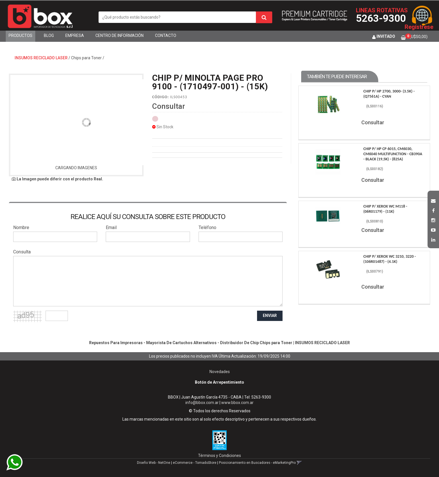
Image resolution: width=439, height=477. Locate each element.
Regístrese (419, 26)
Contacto (165, 35)
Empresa (74, 35)
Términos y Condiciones (219, 455)
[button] (433, 200)
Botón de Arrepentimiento (219, 382)
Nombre (21, 227)
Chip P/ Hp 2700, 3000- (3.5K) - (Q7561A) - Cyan (389, 94)
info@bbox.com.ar (202, 402)
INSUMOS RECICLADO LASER (41, 58)
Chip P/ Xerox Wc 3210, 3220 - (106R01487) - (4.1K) (389, 259)
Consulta (22, 252)
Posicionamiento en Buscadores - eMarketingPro (257, 463)
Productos (20, 35)
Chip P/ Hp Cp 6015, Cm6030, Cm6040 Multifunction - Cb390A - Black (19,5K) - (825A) (392, 153)
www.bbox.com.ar (237, 402)
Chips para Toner (86, 58)
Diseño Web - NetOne (153, 463)
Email (111, 227)
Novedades (219, 371)
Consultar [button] (168, 106)
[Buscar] (264, 17)
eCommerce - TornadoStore (194, 463)
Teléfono (207, 227)
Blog (49, 35)
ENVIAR (270, 315)
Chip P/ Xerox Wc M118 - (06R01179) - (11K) (385, 209)
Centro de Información (119, 35)
